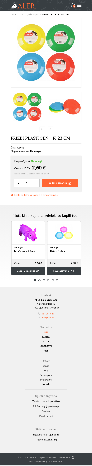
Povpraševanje (64, 271)
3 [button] (44, 281)
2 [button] (39, 281)
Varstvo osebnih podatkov (46, 401)
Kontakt (46, 384)
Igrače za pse (33, 14)
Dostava (46, 411)
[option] (27, 107)
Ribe (46, 351)
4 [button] (48, 281)
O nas (46, 366)
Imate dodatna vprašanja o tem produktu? (34, 194)
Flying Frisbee (57, 251)
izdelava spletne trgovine (40, 462)
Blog (46, 371)
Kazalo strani (46, 416)
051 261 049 (46, 314)
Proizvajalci (46, 380)
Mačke (46, 337)
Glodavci (46, 346)
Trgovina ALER (46, 435)
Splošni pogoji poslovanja (46, 406)
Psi (22, 14)
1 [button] (35, 281)
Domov (14, 14)
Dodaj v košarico (60, 183)
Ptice (46, 342)
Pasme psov (46, 375)
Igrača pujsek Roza (24, 251)
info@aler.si (46, 318)
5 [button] (53, 281)
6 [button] (57, 281)
